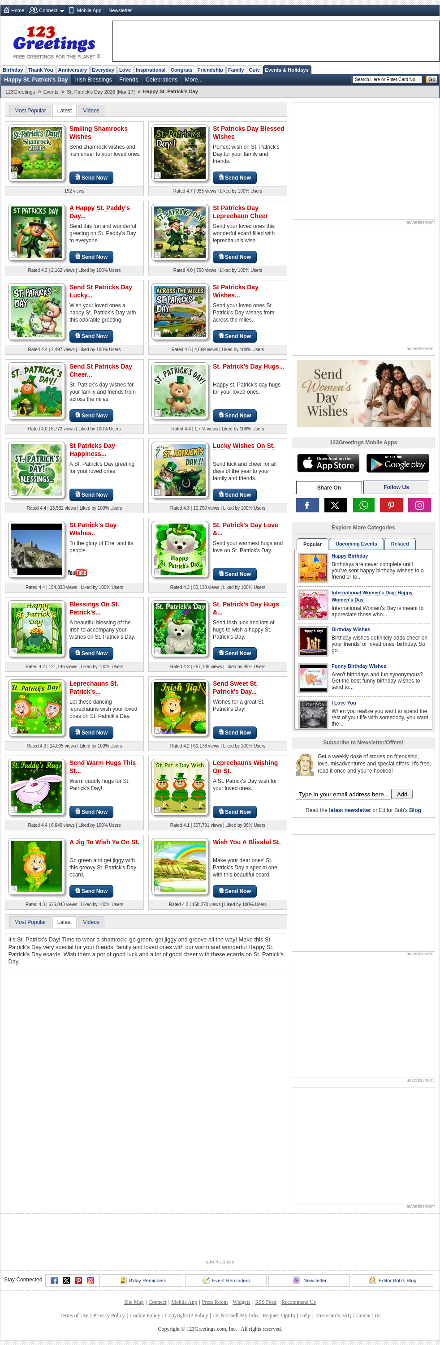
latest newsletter (350, 810)
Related (400, 543)
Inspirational (151, 70)
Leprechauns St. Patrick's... (93, 687)
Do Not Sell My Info (235, 1315)
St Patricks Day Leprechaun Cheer (240, 211)
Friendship (210, 70)
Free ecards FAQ (333, 1315)
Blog (415, 810)
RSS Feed (265, 1302)
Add (402, 794)
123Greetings (20, 92)
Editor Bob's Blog (392, 1280)
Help (305, 1315)
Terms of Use (74, 1315)
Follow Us (396, 487)
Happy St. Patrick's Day (36, 79)
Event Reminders (226, 1280)
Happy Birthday (350, 556)
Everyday (103, 70)
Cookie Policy (144, 1315)
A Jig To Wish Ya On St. (104, 842)
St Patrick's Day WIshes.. (92, 529)
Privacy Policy (109, 1315)
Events (51, 92)
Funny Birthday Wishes (359, 666)
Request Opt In (279, 1315)
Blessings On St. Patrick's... (94, 608)
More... (194, 79)
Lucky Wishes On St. (244, 445)
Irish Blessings (93, 79)
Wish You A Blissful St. (247, 842)
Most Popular (30, 110)
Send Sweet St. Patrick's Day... (235, 687)
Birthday (13, 70)
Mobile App (89, 10)
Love (125, 70)
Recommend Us (298, 1302)
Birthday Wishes (351, 629)
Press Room (215, 1302)
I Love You (344, 702)
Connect (48, 10)
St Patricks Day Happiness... (92, 449)
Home (17, 10)
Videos (91, 110)
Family (236, 70)
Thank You (40, 70)
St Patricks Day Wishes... (236, 291)
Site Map (134, 1302)
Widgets (241, 1302)
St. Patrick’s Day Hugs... (249, 366)
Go (432, 79)
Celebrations (162, 79)
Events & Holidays (287, 70)
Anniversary (72, 70)
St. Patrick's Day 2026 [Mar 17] (100, 92)
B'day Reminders (143, 1280)
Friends (128, 79)
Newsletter (120, 10)
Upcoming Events (356, 543)
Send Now (91, 177)
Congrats (182, 70)
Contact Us (368, 1315)
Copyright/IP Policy (186, 1315)
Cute (254, 70)
